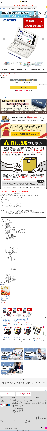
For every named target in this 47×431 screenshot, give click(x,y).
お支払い (2, 397)
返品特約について (29, 403)
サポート (25, 415)
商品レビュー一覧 (14, 420)
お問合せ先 (37, 397)
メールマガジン (45, 2)
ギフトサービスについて (27, 421)
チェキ (1, 416)
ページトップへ (45, 390)
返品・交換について (27, 420)
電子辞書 (4, 8)
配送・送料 (14, 397)
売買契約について (26, 422)
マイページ (14, 415)
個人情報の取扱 (16, 428)
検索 (46, 7)
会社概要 (37, 415)
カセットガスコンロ (3, 420)
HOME (1, 8)
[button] (1, 317)
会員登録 (41, 2)
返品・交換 (25, 397)
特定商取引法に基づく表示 (8, 428)
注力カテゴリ (2, 415)
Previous (1, 14)
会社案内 (2, 428)
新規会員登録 (14, 416)
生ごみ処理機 (2, 421)
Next (45, 14)
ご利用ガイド (20, 411)
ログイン (37, 2)
